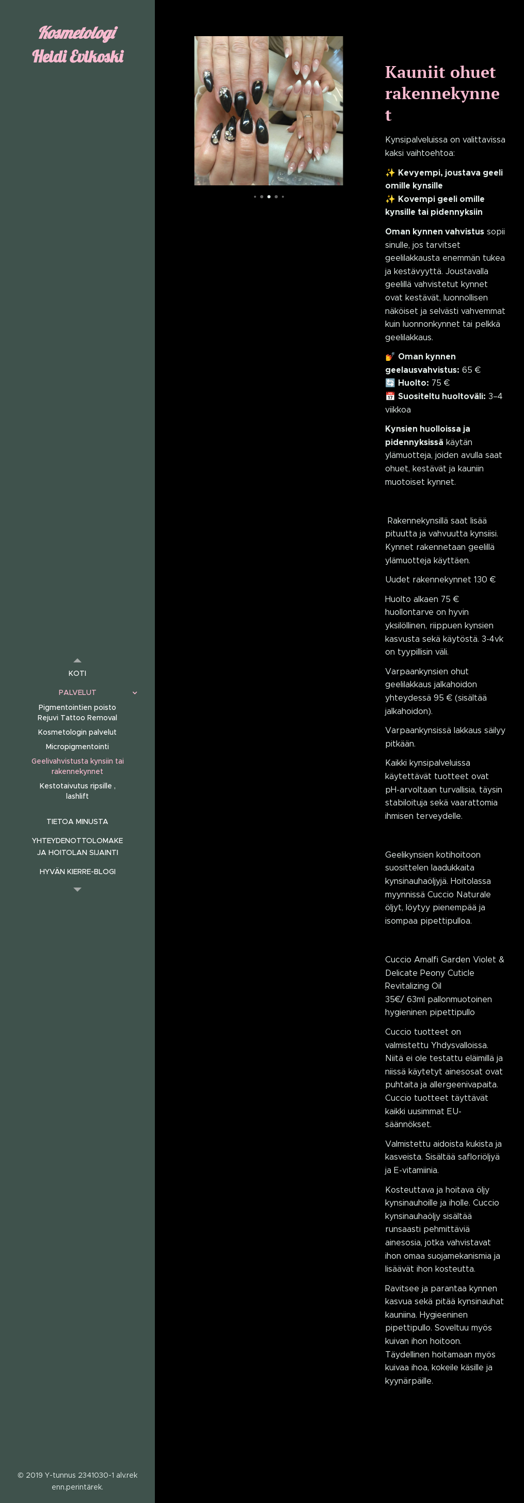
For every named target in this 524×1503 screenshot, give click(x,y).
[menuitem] (77, 673)
